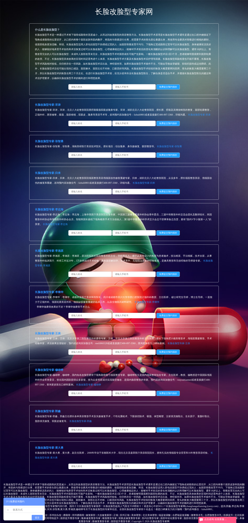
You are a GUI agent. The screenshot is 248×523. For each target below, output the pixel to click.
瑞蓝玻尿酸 (165, 515)
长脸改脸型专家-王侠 (48, 333)
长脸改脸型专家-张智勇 (49, 141)
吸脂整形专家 (109, 518)
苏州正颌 (125, 515)
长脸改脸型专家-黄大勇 (49, 447)
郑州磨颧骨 (78, 515)
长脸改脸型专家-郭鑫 (48, 411)
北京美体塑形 (150, 515)
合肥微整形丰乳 (213, 515)
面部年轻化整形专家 (171, 518)
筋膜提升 (228, 515)
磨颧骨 (66, 515)
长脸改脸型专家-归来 (48, 172)
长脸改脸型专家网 (124, 12)
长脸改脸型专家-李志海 (49, 209)
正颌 (115, 515)
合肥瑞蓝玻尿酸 (180, 515)
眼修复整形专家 (100, 521)
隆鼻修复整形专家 (91, 518)
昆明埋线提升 (51, 518)
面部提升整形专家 (70, 518)
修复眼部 (90, 515)
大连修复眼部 (104, 515)
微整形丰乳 (197, 515)
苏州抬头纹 (55, 515)
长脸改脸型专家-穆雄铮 (49, 369)
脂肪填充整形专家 (193, 518)
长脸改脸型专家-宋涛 (48, 104)
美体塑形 (136, 515)
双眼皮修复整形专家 (129, 518)
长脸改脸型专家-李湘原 (49, 250)
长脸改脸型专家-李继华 (49, 292)
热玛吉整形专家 (150, 518)
